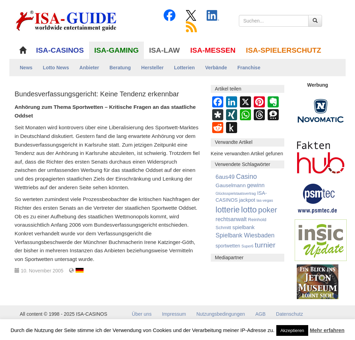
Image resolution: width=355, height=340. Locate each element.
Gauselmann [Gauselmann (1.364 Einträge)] (231, 185)
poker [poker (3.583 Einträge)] (267, 210)
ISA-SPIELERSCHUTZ (283, 50)
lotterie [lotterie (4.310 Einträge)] (228, 209)
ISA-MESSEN (213, 50)
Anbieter (89, 67)
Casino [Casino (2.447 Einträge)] (246, 176)
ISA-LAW (164, 50)
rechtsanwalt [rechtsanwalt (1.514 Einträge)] (231, 219)
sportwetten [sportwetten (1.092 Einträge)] (228, 246)
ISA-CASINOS (60, 50)
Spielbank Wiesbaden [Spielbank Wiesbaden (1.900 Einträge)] (245, 235)
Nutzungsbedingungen (220, 314)
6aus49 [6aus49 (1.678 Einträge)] (225, 177)
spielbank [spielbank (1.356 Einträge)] (243, 227)
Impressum (174, 314)
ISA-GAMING (116, 50)
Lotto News (56, 67)
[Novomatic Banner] (321, 110)
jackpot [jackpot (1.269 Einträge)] (247, 200)
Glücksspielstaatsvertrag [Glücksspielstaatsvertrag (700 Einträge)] (236, 193)
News (26, 67)
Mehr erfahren (327, 330)
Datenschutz (289, 314)
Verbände (216, 67)
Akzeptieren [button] (292, 330)
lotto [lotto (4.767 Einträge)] (249, 209)
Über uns (141, 314)
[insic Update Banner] (321, 240)
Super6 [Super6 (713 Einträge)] (247, 246)
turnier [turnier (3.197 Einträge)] (265, 245)
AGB (261, 314)
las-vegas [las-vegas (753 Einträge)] (265, 200)
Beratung (120, 67)
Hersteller (152, 67)
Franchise (248, 67)
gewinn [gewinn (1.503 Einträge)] (256, 185)
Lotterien (184, 67)
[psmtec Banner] (317, 197)
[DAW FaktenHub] (321, 155)
